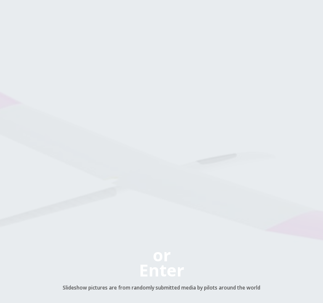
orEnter (161, 262)
